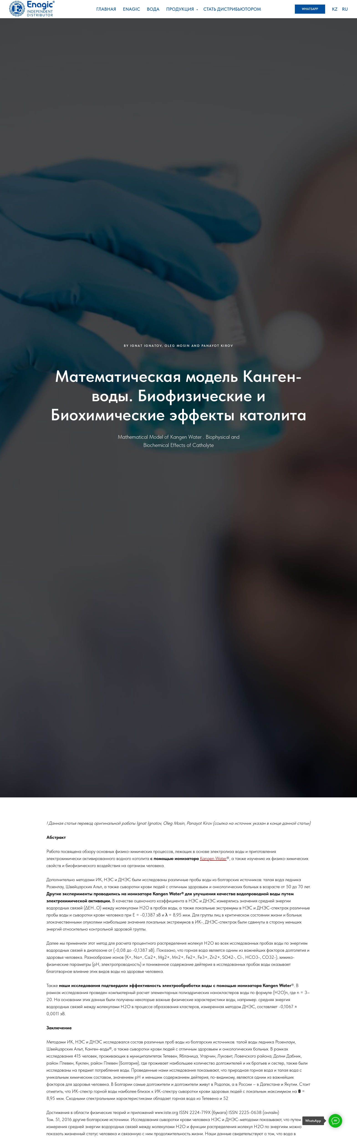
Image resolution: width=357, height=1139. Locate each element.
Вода (153, 9)
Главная (106, 9)
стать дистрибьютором (232, 9)
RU (345, 9)
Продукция (180, 9)
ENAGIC (131, 9)
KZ (334, 9)
